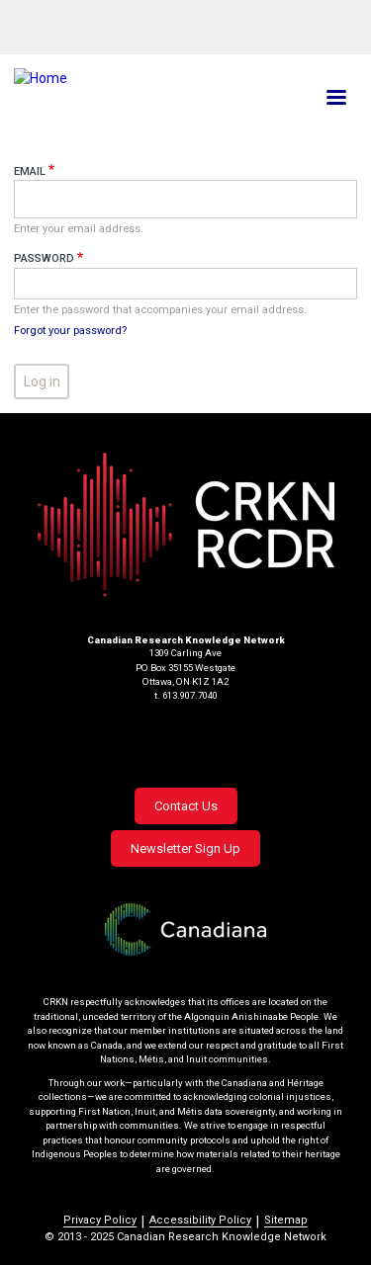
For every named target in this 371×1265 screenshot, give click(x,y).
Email (30, 171)
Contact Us (186, 806)
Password (44, 258)
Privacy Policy (100, 1220)
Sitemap (286, 1220)
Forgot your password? (70, 330)
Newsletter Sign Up (185, 848)
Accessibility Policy (200, 1220)
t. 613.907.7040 (186, 695)
